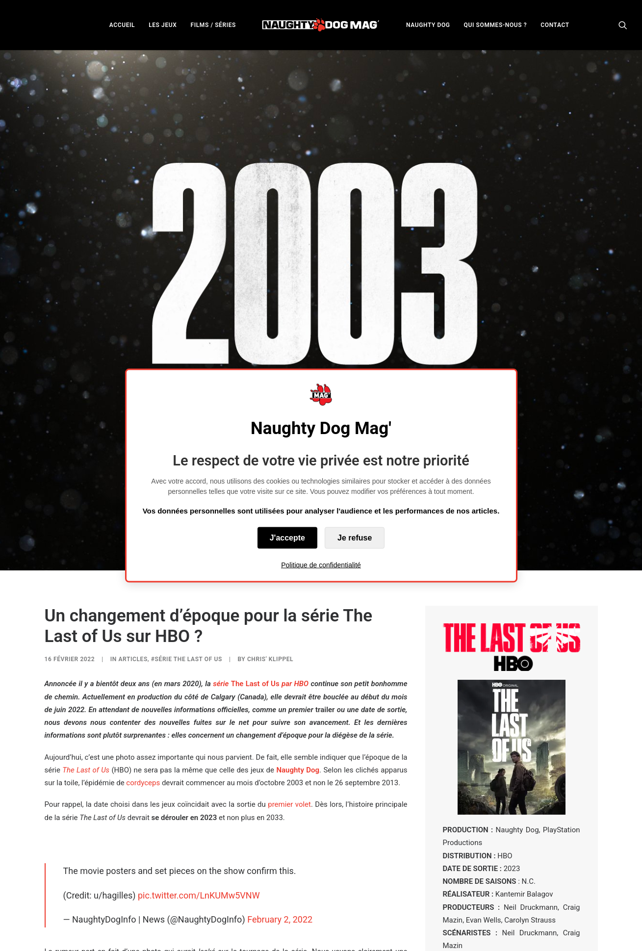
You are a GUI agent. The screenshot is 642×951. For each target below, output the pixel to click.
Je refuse (354, 538)
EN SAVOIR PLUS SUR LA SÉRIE (511, 867)
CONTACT (554, 25)
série (222, 585)
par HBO (294, 585)
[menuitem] (122, 25)
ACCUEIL (122, 25)
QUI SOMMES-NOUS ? (495, 25)
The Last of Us (255, 585)
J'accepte (287, 538)
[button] (622, 25)
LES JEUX (163, 25)
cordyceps (143, 684)
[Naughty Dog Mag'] (321, 25)
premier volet (289, 706)
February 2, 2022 (279, 821)
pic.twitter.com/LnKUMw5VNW (199, 797)
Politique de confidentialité (321, 565)
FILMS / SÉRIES (213, 25)
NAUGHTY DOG (428, 25)
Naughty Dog (297, 672)
